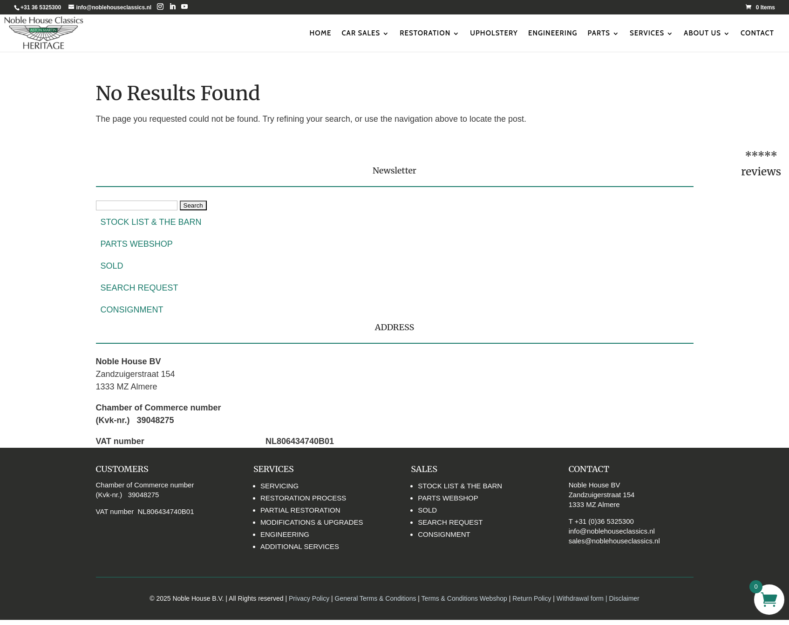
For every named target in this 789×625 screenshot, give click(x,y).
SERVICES (647, 33)
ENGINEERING (553, 33)
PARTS (599, 33)
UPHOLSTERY (494, 33)
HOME (320, 33)
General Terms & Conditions (375, 598)
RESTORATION (425, 33)
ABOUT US (702, 33)
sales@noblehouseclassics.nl (614, 541)
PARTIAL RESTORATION (300, 510)
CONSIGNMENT (132, 309)
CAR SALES (360, 33)
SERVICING (279, 486)
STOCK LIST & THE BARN (151, 222)
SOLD (112, 266)
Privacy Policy (309, 598)
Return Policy (532, 598)
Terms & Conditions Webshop (464, 598)
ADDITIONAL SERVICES (299, 546)
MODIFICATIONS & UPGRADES (311, 522)
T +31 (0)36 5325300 (601, 521)
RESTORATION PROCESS (303, 498)
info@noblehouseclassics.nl (612, 531)
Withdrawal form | (583, 598)
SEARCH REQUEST (139, 287)
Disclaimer (624, 598)
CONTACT (757, 33)
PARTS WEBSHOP (137, 244)
